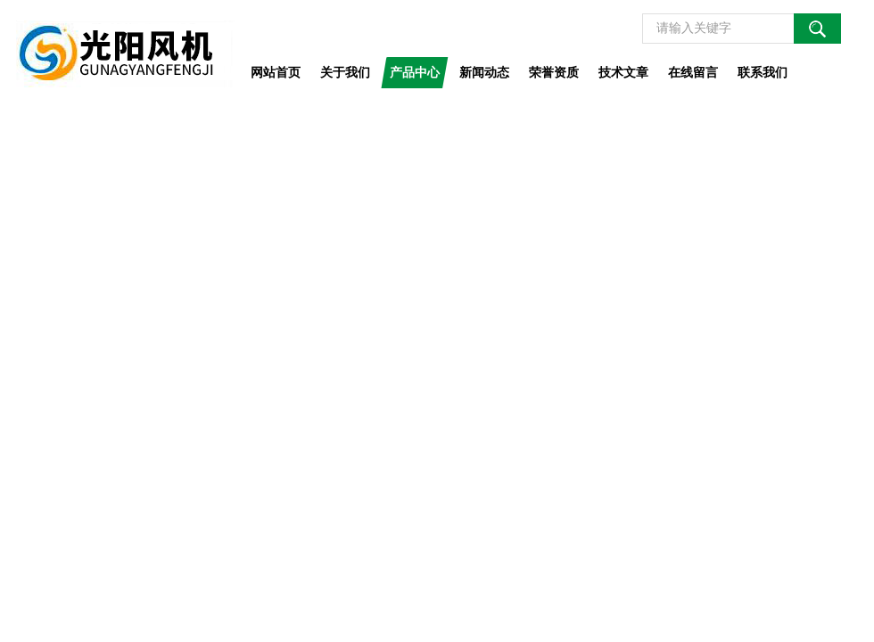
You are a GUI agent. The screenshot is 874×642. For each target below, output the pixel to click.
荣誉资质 (554, 72)
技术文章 (623, 72)
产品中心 (415, 72)
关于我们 (345, 72)
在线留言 (693, 72)
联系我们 (762, 72)
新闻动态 (484, 72)
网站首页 (276, 72)
